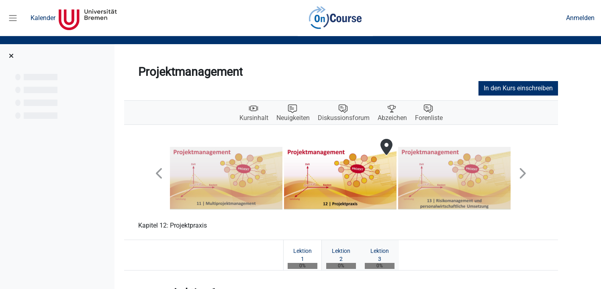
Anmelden (580, 18)
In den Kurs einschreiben (535, 88)
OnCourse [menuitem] (335, 18)
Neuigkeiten (310, 118)
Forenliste (446, 118)
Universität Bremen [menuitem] (88, 18)
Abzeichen (409, 118)
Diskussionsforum (360, 118)
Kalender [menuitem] (43, 18)
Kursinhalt (270, 118)
